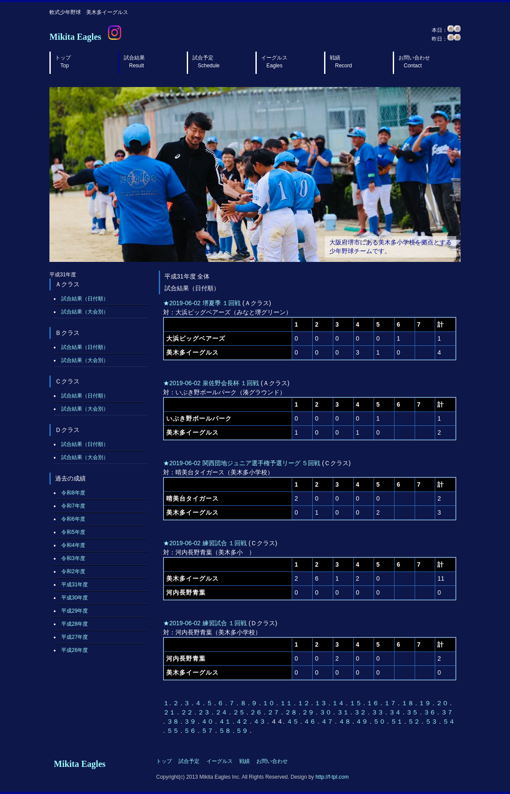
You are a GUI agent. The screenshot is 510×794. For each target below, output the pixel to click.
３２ (361, 712)
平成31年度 (74, 585)
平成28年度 (74, 624)
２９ (309, 712)
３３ (378, 712)
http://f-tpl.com (332, 777)
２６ (257, 712)
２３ (205, 712)
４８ (346, 721)
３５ (413, 712)
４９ (363, 721)
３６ (430, 712)
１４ (339, 703)
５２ (415, 721)
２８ (292, 712)
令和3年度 (73, 558)
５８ (226, 730)
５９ (243, 730)
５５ (174, 730)
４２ (243, 721)
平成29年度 (74, 611)
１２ (304, 703)
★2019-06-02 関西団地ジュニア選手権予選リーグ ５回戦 (241, 463)
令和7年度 (73, 506)
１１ (287, 703)
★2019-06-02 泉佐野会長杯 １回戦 (211, 383)
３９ (191, 721)
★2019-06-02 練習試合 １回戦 (205, 543)
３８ (174, 721)
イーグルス (274, 62)
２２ (188, 712)
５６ (191, 730)
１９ (426, 703)
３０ (326, 712)
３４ (396, 712)
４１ (226, 721)
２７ (274, 712)
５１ (398, 721)
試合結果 (134, 62)
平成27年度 (74, 637)
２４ (222, 712)
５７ (208, 730)
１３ (321, 703)
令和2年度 (73, 571)
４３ (260, 721)
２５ (240, 712)
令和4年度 (73, 545)
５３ (432, 721)
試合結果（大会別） (84, 312)
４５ (293, 721)
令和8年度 (73, 493)
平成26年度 (74, 650)
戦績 (341, 62)
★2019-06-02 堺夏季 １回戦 (202, 302)
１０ (269, 703)
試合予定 (206, 62)
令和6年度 (73, 519)
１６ (374, 703)
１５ (356, 703)
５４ (449, 721)
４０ (208, 721)
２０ (443, 703)
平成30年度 (74, 598)
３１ (344, 712)
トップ (63, 62)
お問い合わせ (414, 62)
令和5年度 (73, 532)
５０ (380, 721)
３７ (447, 712)
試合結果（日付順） (84, 299)
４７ (328, 721)
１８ (409, 703)
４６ (311, 721)
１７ (391, 703)
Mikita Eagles (75, 37)
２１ (170, 712)
